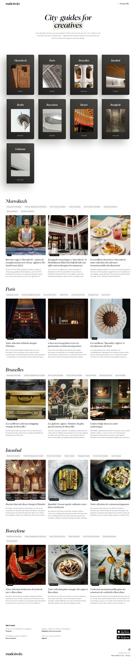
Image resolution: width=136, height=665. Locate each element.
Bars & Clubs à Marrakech (57, 207)
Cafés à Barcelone (74, 536)
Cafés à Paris (64, 295)
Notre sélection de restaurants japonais (109, 504)
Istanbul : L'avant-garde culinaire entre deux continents (67, 506)
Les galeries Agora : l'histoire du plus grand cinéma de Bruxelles (66, 425)
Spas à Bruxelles (120, 375)
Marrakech (20, 60)
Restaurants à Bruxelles (13, 375)
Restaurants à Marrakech (14, 207)
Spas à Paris (105, 295)
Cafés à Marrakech (74, 207)
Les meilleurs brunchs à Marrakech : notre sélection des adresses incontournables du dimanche (108, 262)
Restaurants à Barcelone (14, 536)
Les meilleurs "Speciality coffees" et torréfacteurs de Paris (107, 344)
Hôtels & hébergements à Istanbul (33, 456)
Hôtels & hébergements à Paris (31, 295)
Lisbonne (20, 149)
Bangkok (115, 104)
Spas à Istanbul (116, 456)
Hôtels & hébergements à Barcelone (35, 536)
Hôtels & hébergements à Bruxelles (34, 375)
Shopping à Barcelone (109, 536)
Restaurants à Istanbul (13, 456)
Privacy (128, 655)
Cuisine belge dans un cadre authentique (104, 425)
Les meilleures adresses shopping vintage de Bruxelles (22, 425)
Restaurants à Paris (12, 295)
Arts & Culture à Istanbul (100, 456)
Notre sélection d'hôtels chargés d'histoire (21, 344)
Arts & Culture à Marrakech (92, 207)
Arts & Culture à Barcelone (91, 536)
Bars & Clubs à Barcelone (57, 536)
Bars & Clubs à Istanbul (54, 456)
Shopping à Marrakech (110, 207)
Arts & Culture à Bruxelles (74, 375)
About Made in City (117, 655)
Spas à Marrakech (12, 211)
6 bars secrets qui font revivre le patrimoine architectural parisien (64, 344)
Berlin (20, 104)
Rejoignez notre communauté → (52, 631)
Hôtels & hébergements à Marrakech (35, 207)
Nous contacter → (12, 638)
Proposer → (10, 631)
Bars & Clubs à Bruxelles (55, 375)
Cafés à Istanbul (69, 456)
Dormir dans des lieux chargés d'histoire (25, 504)
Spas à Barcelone (12, 541)
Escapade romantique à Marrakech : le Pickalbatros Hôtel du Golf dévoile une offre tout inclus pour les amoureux (67, 262)
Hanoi (83, 104)
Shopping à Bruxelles (106, 375)
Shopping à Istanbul (84, 456)
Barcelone (52, 104)
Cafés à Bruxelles (91, 375)
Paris (52, 60)
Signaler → (45, 638)
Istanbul (115, 60)
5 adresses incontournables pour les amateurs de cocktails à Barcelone (107, 591)
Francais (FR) (123, 4)
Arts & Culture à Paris (78, 295)
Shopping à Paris (93, 295)
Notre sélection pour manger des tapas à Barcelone (68, 591)
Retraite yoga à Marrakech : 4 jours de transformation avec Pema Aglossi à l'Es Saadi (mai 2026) (25, 262)
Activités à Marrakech (27, 211)
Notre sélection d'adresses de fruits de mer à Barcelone (24, 591)
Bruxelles (84, 60)
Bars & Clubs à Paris (50, 295)
